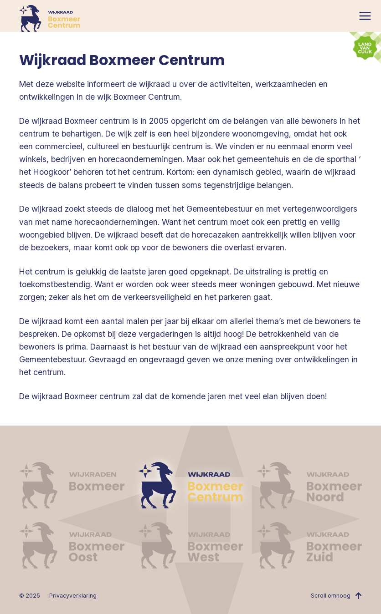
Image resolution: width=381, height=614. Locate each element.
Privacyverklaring (73, 595)
